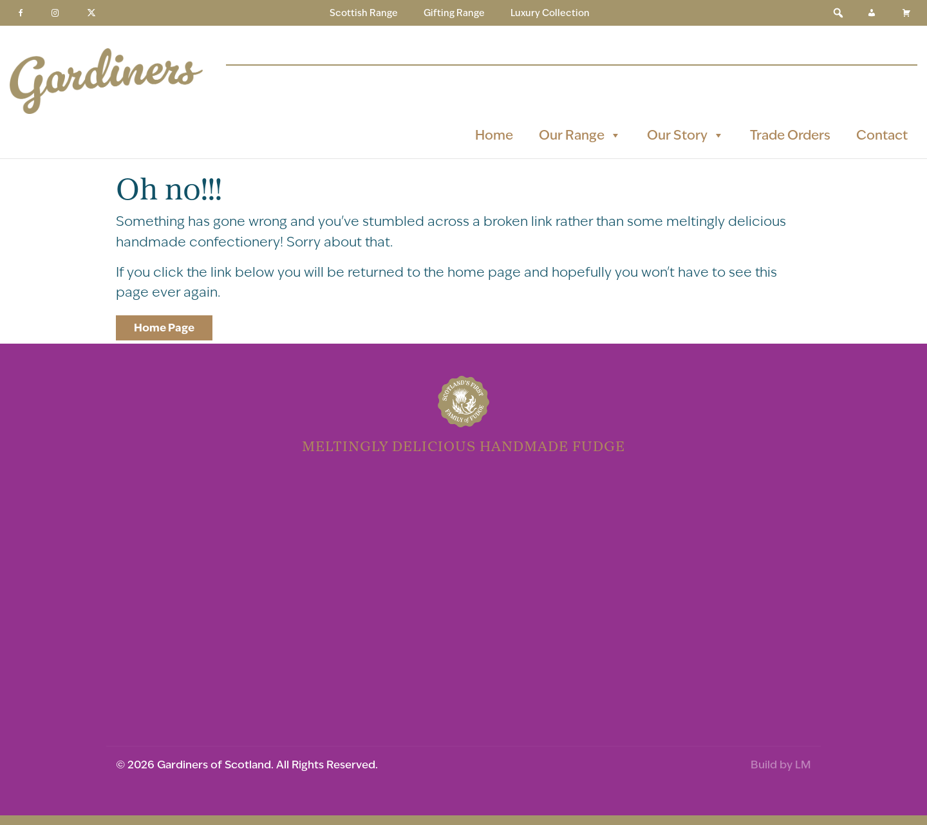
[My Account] (872, 13)
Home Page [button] (164, 327)
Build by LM (781, 764)
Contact (882, 135)
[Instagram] (55, 13)
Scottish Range (364, 13)
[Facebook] (21, 13)
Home (494, 135)
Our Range (580, 135)
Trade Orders (790, 135)
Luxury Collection (550, 13)
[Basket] (906, 13)
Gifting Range (454, 13)
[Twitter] (91, 13)
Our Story (685, 135)
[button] (838, 13)
